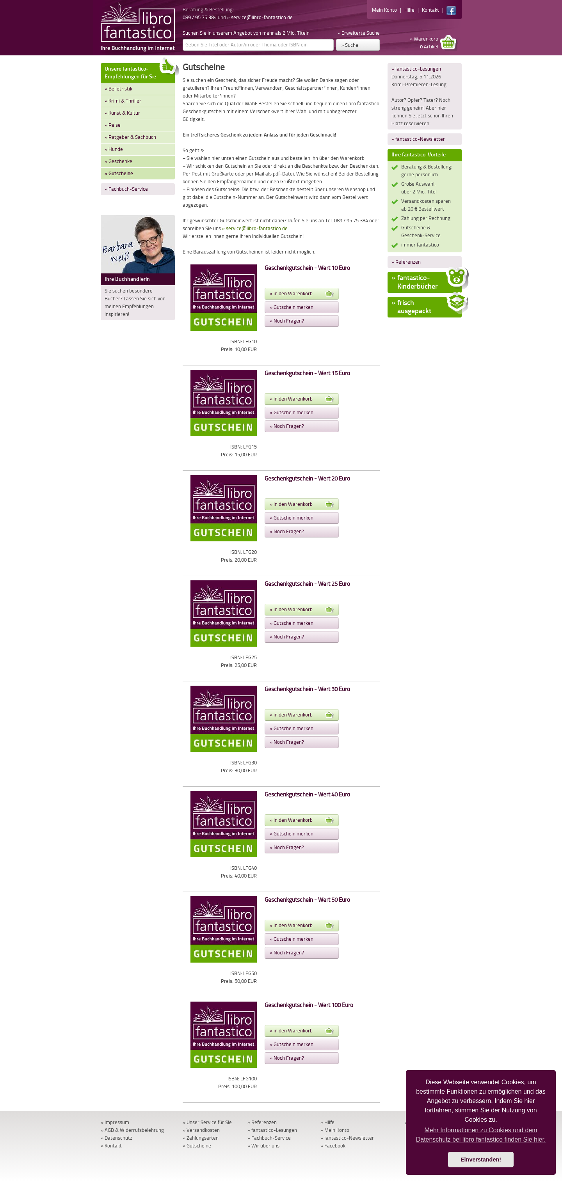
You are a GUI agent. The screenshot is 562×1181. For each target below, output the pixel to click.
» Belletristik (118, 89)
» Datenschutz (116, 1138)
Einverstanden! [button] (481, 1159)
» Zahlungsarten (201, 1138)
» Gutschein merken (291, 307)
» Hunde (114, 149)
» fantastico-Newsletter (418, 139)
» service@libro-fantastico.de (260, 17)
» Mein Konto (334, 1130)
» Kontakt (111, 1146)
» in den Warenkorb (302, 294)
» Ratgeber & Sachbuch (130, 137)
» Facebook (332, 1146)
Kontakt (430, 10)
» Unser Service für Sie (207, 1122)
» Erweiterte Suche (359, 33)
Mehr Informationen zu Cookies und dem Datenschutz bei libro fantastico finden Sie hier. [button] (481, 1135)
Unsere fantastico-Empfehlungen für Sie (140, 71)
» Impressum (115, 1122)
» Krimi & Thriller (123, 101)
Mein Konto (384, 10)
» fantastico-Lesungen (416, 69)
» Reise (113, 125)
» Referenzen (406, 262)
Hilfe (409, 10)
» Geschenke (118, 161)
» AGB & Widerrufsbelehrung (132, 1130)
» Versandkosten (201, 1130)
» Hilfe (327, 1122)
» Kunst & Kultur (122, 113)
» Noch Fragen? (287, 321)
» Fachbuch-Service (126, 189)
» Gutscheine (119, 173)
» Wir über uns (263, 1146)
